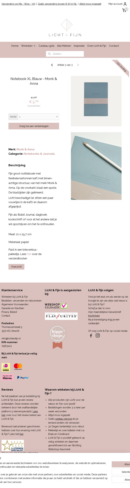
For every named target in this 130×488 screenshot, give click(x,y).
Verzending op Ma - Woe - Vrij (18, 4)
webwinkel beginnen (72, 482)
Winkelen (28, 45)
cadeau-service (63, 418)
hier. (31, 460)
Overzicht (16, 266)
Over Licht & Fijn (96, 45)
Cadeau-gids (46, 45)
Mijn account (118, 4)
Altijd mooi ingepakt (90, 4)
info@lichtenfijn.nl (11, 338)
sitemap (53, 482)
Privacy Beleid (9, 312)
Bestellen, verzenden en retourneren (21, 300)
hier (21, 434)
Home (14, 45)
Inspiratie (79, 45)
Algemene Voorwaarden (15, 304)
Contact (114, 45)
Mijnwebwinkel (100, 482)
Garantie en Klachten (13, 308)
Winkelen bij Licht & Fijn (15, 296)
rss (60, 482)
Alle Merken (64, 45)
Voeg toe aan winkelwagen (34, 126)
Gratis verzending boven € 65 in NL (57, 4)
